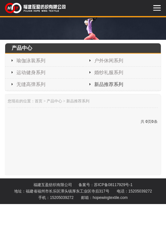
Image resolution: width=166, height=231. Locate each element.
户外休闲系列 (108, 60)
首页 (38, 101)
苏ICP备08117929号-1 (113, 185)
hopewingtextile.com (110, 197)
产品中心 (54, 101)
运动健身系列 (30, 72)
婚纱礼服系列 (108, 72)
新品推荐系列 (108, 84)
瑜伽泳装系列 (30, 60)
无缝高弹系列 (30, 84)
